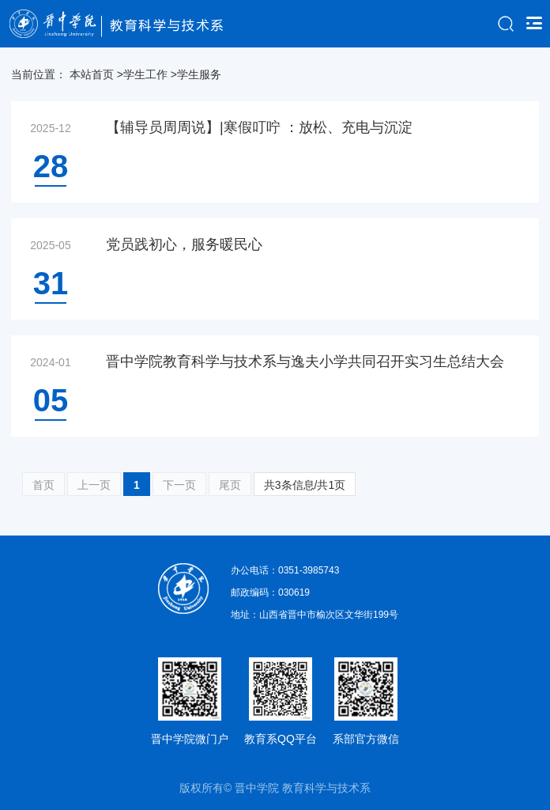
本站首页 (92, 74)
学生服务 (199, 74)
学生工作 (145, 74)
